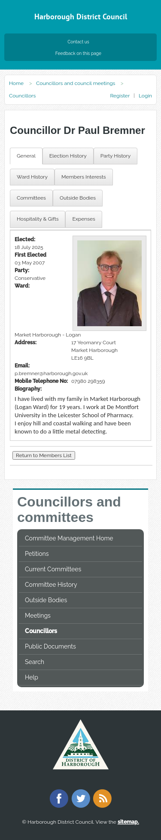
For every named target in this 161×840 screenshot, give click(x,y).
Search (34, 661)
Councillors (41, 631)
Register (119, 96)
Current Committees (53, 569)
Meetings (38, 615)
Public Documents (50, 646)
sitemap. (128, 822)
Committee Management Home (69, 538)
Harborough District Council (80, 16)
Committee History (51, 584)
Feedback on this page (78, 53)
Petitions (37, 553)
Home (16, 83)
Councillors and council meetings (75, 83)
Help (31, 677)
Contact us (78, 41)
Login (145, 96)
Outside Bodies (46, 600)
